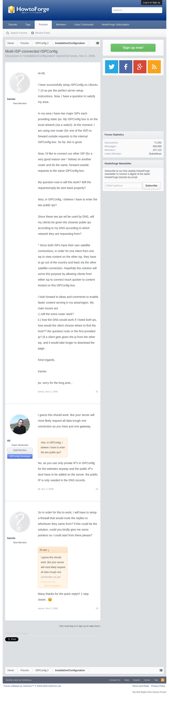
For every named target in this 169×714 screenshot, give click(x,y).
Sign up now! (133, 47)
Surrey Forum (159, 692)
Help (126, 680)
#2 (97, 489)
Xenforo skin (12, 680)
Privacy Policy (158, 686)
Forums (43, 24)
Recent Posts (42, 33)
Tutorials (12, 24)
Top (156, 680)
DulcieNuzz (155, 153)
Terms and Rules (140, 686)
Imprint (136, 680)
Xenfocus (26, 680)
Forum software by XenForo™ (32, 686)
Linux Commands (83, 24)
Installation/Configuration (39, 56)
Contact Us (114, 680)
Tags (28, 24)
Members (61, 24)
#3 (97, 608)
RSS (162, 680)
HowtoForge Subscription (115, 24)
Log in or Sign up (151, 2)
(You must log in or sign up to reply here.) (79, 626)
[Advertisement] (133, 219)
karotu (74, 56)
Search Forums (18, 33)
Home (147, 680)
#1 (97, 391)
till (8, 440)
